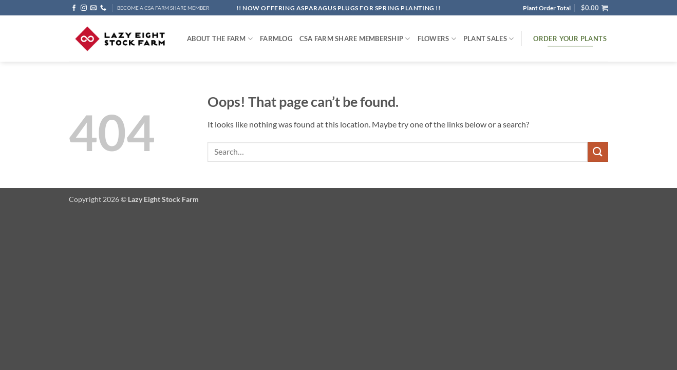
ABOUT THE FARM (220, 39)
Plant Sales (488, 39)
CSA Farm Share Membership (354, 39)
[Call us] (103, 8)
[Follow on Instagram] (84, 8)
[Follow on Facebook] (74, 8)
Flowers (437, 39)
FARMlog (276, 38)
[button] (594, 7)
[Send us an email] (93, 8)
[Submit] (598, 152)
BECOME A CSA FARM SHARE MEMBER (163, 8)
